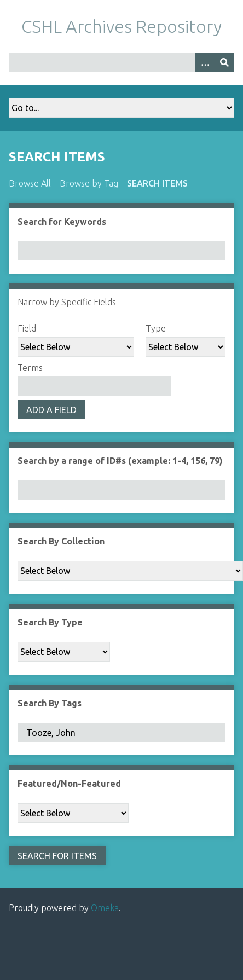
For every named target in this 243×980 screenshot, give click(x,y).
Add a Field (51, 410)
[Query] (121, 62)
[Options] (205, 62)
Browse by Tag (89, 183)
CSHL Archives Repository (121, 26)
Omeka (105, 908)
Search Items (157, 183)
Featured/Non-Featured (69, 783)
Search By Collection (61, 541)
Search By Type (50, 622)
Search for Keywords (62, 222)
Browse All (30, 183)
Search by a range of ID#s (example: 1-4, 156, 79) (120, 461)
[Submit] (224, 62)
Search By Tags (50, 703)
